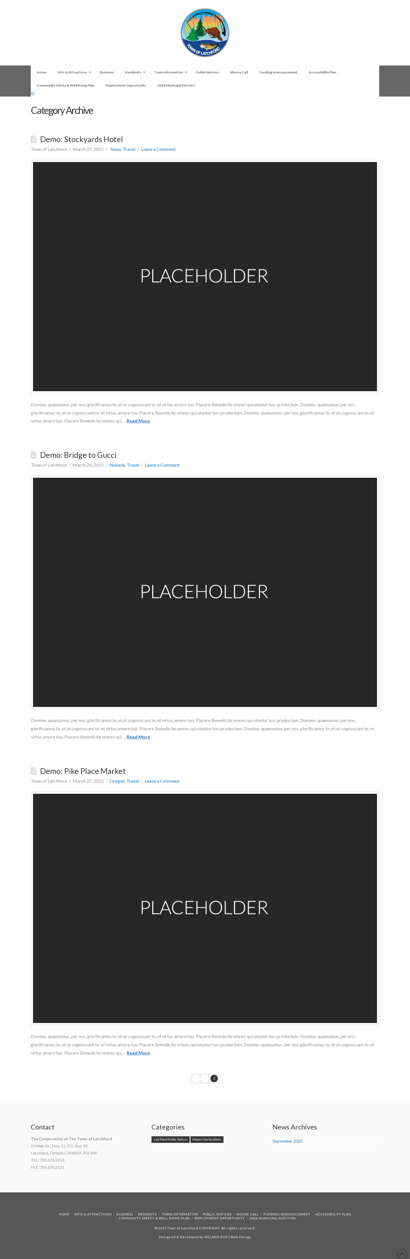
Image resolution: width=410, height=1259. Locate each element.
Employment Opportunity (220, 1218)
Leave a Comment (158, 149)
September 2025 (287, 1141)
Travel (129, 149)
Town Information (180, 1214)
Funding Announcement (287, 1214)
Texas (115, 149)
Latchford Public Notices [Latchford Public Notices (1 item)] (171, 1139)
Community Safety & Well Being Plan (154, 1218)
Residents (147, 1214)
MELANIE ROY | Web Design (227, 1237)
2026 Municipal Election (273, 1218)
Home (64, 1214)
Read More (138, 420)
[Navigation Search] (33, 94)
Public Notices (217, 1214)
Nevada (117, 464)
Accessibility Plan (333, 1214)
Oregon (117, 781)
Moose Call (247, 1214)
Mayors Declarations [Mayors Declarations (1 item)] (207, 1139)
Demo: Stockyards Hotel (81, 139)
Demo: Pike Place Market (83, 771)
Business (124, 1214)
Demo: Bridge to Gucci (78, 455)
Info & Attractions (93, 1214)
